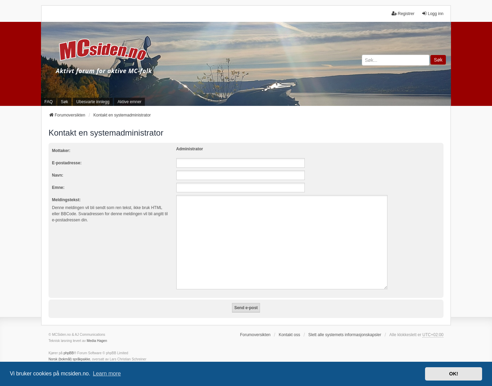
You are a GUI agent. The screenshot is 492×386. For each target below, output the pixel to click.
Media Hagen (97, 332)
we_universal (75, 357)
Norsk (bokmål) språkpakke (69, 351)
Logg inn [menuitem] (432, 13)
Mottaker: (61, 150)
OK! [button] (453, 373)
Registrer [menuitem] (403, 13)
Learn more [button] (107, 373)
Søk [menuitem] (64, 101)
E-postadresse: (67, 163)
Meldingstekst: (66, 199)
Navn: (57, 175)
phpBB (69, 345)
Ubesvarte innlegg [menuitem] (92, 101)
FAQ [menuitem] (48, 101)
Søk (438, 60)
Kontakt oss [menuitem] (289, 326)
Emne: (58, 187)
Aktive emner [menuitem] (129, 101)
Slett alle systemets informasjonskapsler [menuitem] (344, 326)
